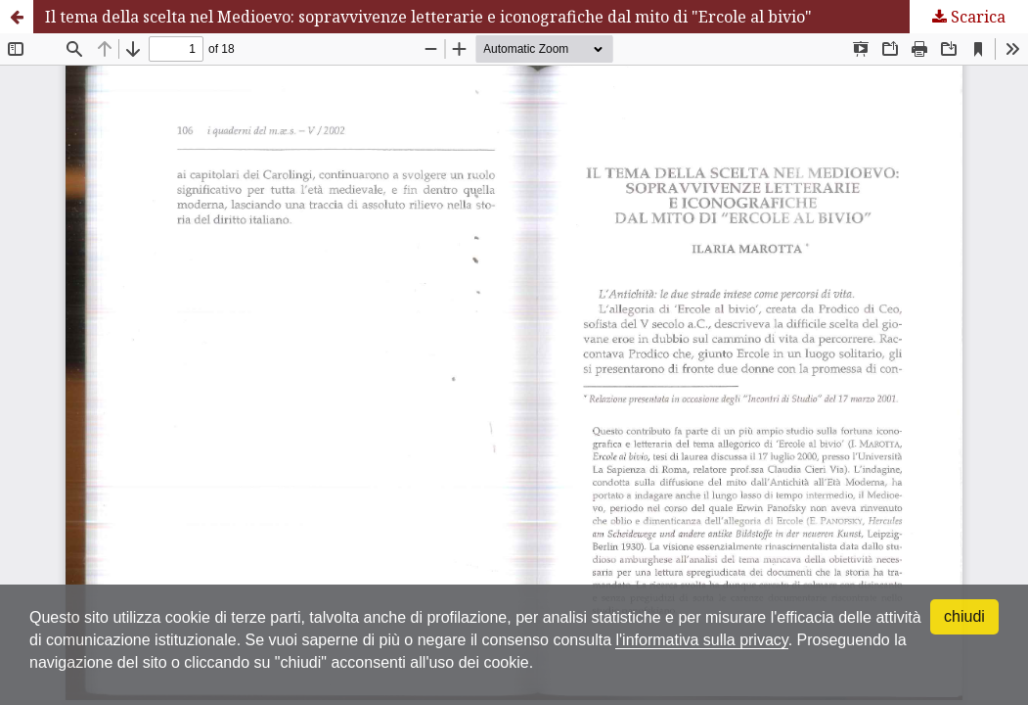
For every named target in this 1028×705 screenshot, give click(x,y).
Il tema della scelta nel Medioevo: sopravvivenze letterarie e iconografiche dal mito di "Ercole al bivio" (428, 16)
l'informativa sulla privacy (701, 640)
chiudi (964, 616)
